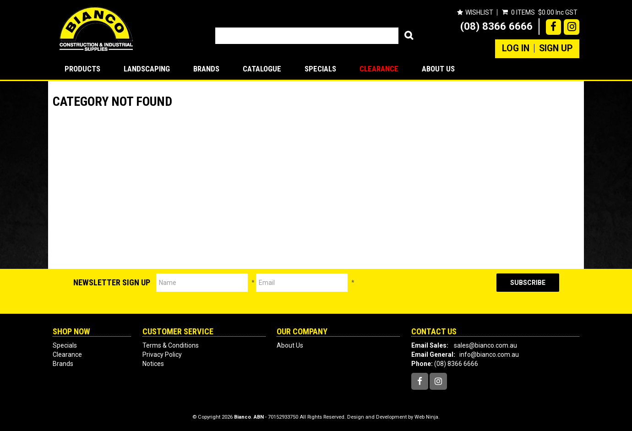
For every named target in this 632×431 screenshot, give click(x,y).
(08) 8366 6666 (496, 26)
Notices (153, 363)
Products (82, 68)
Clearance (379, 68)
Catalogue (262, 68)
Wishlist (479, 12)
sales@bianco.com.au (485, 345)
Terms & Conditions (170, 345)
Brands (206, 68)
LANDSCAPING (147, 68)
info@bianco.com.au (489, 354)
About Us (438, 68)
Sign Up (555, 48)
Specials (320, 68)
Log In (515, 48)
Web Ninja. (427, 417)
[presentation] (425, 291)
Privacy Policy (162, 354)
